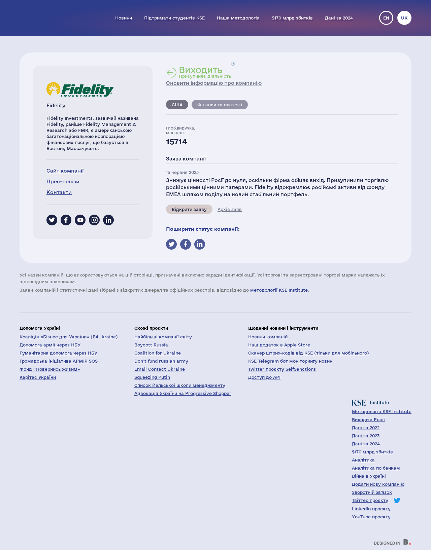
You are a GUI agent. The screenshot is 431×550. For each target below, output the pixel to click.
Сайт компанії (65, 171)
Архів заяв (230, 209)
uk (404, 17)
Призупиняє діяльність (205, 72)
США (177, 104)
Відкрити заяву (189, 209)
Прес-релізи (62, 181)
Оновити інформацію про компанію (214, 83)
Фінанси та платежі (219, 104)
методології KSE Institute (279, 290)
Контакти (59, 192)
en (386, 17)
